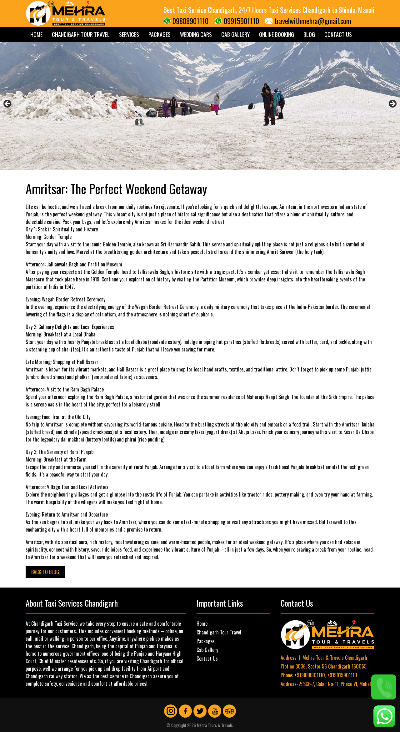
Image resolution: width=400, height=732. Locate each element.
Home (36, 34)
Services (129, 34)
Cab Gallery (235, 34)
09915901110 (241, 21)
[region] (200, 106)
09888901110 (190, 21)
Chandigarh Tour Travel (81, 34)
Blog (309, 34)
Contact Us (338, 34)
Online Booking (276, 34)
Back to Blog (45, 572)
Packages (159, 34)
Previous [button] (7, 104)
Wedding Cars (196, 34)
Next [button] (392, 104)
